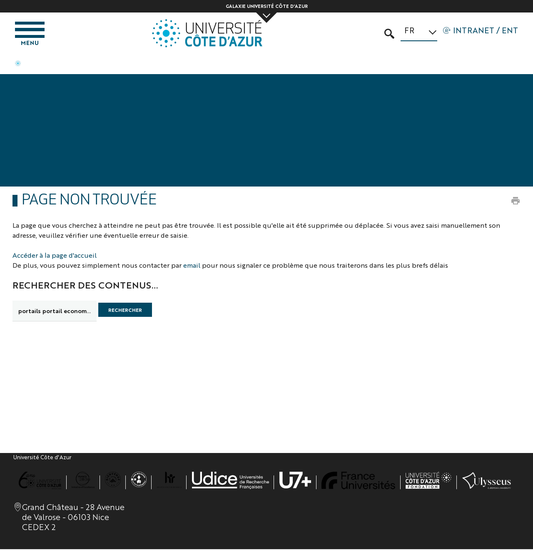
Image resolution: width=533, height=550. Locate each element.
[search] (54, 311)
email (191, 265)
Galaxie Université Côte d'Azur (267, 6)
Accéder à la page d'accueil (54, 255)
